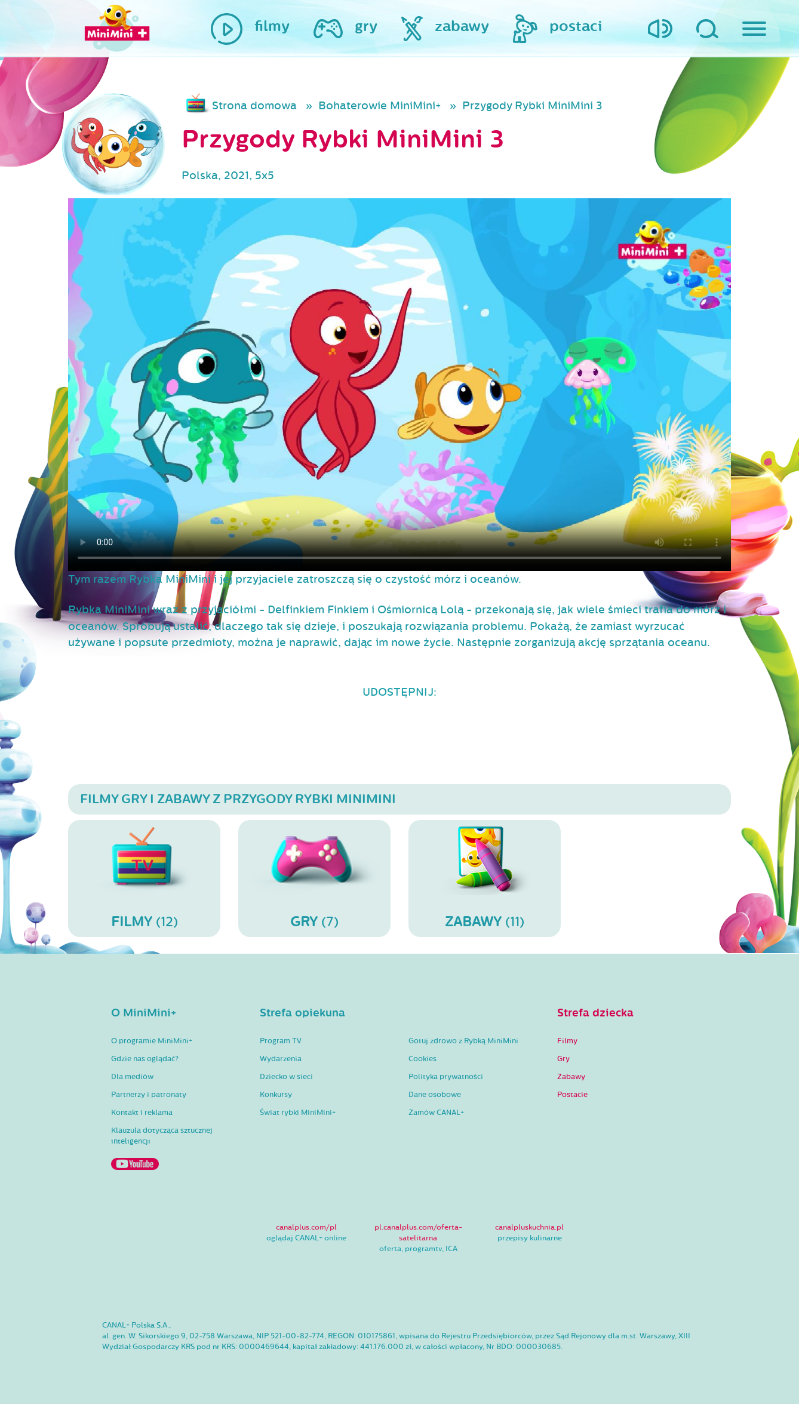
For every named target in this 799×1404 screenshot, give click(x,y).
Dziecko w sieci (286, 1076)
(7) (314, 878)
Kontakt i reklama (142, 1112)
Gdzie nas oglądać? (145, 1058)
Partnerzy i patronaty (148, 1094)
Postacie (572, 1094)
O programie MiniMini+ (151, 1040)
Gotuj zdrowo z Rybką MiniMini (463, 1040)
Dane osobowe (434, 1094)
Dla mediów (132, 1076)
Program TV (281, 1040)
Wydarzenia (281, 1058)
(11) (485, 878)
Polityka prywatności (445, 1076)
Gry (563, 1058)
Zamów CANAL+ (436, 1112)
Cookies (422, 1058)
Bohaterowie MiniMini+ (379, 105)
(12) (144, 878)
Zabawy (571, 1076)
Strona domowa (254, 105)
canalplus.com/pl (306, 1227)
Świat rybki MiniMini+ (298, 1112)
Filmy (567, 1040)
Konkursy (276, 1094)
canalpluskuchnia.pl (529, 1227)
